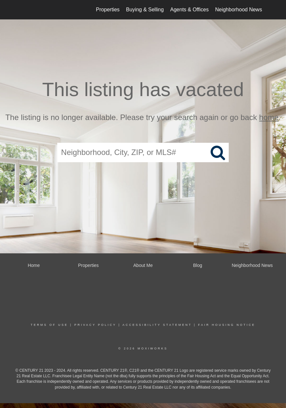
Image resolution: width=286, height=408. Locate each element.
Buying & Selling (145, 9)
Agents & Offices (189, 9)
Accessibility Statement (157, 324)
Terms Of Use (49, 324)
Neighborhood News (238, 9)
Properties (108, 9)
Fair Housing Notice (226, 324)
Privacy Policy (95, 324)
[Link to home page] (25, 9)
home (269, 117)
